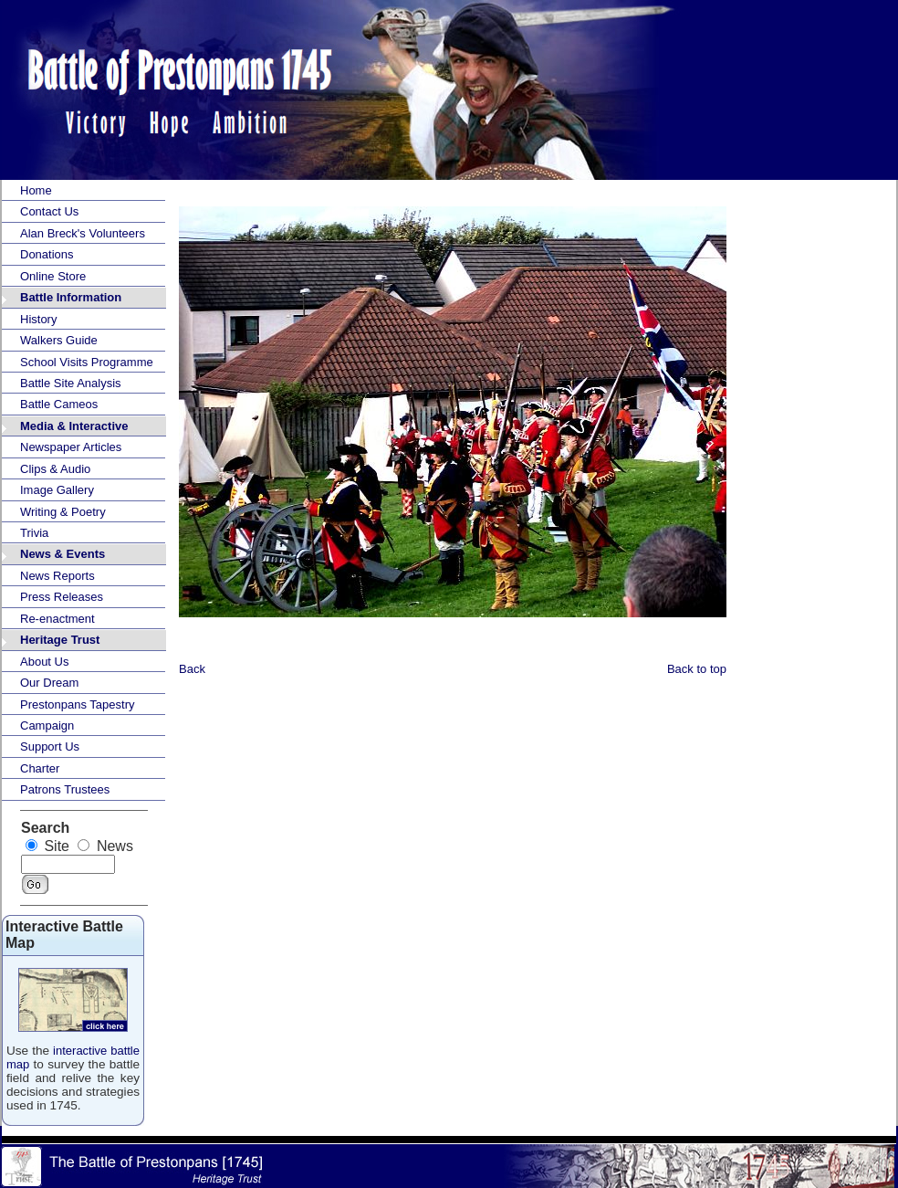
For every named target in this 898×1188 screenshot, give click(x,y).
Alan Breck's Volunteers (82, 233)
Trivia (34, 533)
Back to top (696, 669)
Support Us (49, 746)
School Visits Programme (86, 362)
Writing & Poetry (63, 512)
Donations (47, 254)
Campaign (47, 725)
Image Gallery (57, 490)
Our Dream (49, 682)
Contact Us (49, 211)
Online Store (53, 276)
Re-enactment (57, 619)
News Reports (57, 576)
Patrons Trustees (65, 789)
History (38, 319)
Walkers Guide (59, 340)
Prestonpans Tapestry (77, 704)
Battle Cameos (59, 404)
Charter (39, 768)
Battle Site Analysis (70, 383)
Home (36, 190)
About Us (44, 661)
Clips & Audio (55, 469)
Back (192, 669)
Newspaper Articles (70, 447)
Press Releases (61, 597)
